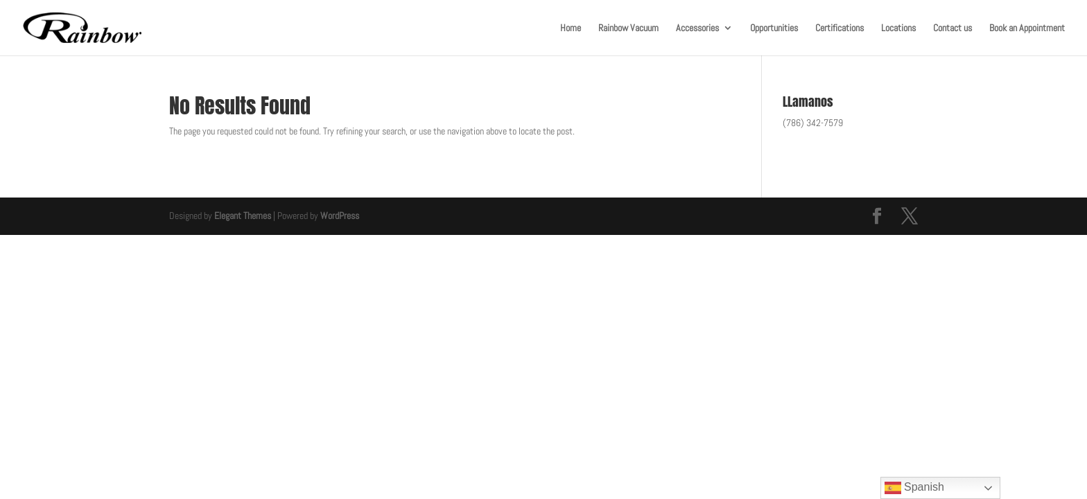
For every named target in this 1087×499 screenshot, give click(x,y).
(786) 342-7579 (813, 122)
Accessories (697, 28)
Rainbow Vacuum (628, 28)
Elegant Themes (242, 215)
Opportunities (774, 28)
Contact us (952, 28)
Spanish (914, 488)
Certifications (839, 28)
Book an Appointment (1027, 28)
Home (570, 28)
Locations (898, 28)
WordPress (339, 215)
